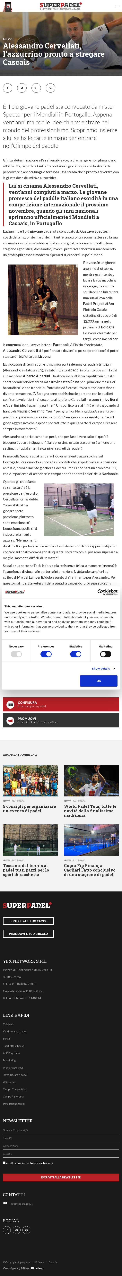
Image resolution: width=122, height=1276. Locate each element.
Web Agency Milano (16, 1268)
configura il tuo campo (28, 921)
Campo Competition (14, 1089)
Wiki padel (9, 1082)
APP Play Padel (11, 1053)
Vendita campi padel (14, 1031)
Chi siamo (8, 1024)
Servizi (6, 1038)
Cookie (53, 1262)
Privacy (39, 1262)
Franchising (9, 1060)
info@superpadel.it (21, 1203)
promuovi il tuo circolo (28, 933)
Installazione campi (14, 1103)
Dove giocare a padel (15, 1074)
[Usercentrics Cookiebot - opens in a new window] (100, 592)
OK (99, 680)
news (8, 39)
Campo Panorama (13, 1096)
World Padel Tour (13, 1067)
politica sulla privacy (42, 1163)
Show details (101, 668)
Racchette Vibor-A (13, 1045)
